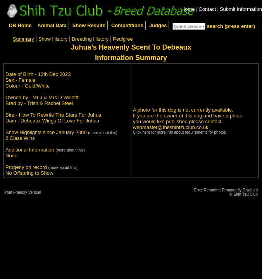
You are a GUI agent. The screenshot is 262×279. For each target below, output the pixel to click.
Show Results (88, 25)
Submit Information (241, 9)
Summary (23, 39)
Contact (207, 9)
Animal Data (52, 25)
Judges (158, 25)
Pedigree (123, 39)
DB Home (20, 25)
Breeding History (90, 39)
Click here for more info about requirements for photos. (180, 132)
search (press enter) (231, 26)
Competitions (127, 25)
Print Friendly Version (22, 192)
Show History (52, 39)
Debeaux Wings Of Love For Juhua (60, 121)
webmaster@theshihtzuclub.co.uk (171, 127)
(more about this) (102, 133)
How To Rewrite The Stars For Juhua (60, 115)
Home (188, 9)
